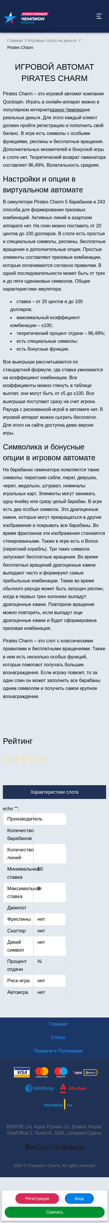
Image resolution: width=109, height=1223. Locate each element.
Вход (79, 1198)
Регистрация (37, 1198)
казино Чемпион (67, 109)
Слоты (58, 1037)
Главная (58, 1024)
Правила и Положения (58, 1050)
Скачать (54, 1212)
